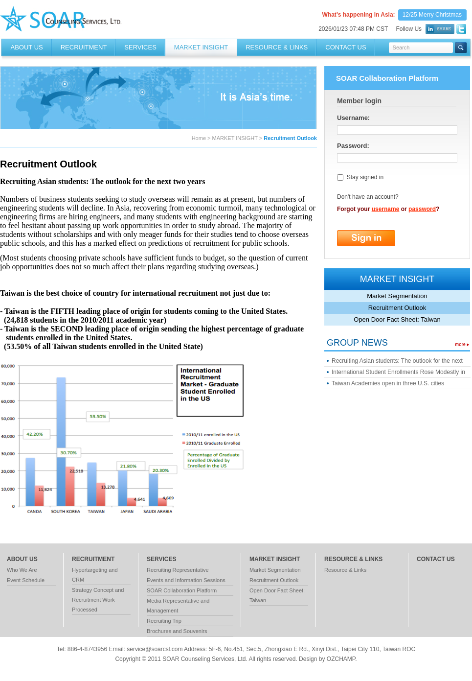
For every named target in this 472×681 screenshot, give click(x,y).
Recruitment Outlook (397, 307)
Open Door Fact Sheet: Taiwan (397, 319)
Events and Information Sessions (186, 580)
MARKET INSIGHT (201, 47)
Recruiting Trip (164, 621)
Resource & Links (345, 570)
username (386, 209)
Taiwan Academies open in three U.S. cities (388, 383)
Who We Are (22, 570)
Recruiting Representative (178, 570)
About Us (27, 47)
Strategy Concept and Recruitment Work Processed (98, 599)
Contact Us (345, 47)
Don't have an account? (368, 196)
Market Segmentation (397, 296)
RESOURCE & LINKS (277, 47)
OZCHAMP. (342, 659)
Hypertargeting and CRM (95, 575)
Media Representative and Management (178, 605)
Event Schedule (26, 580)
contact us (436, 559)
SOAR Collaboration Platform (182, 590)
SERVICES (140, 47)
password (422, 209)
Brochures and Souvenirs (177, 631)
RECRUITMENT (84, 47)
